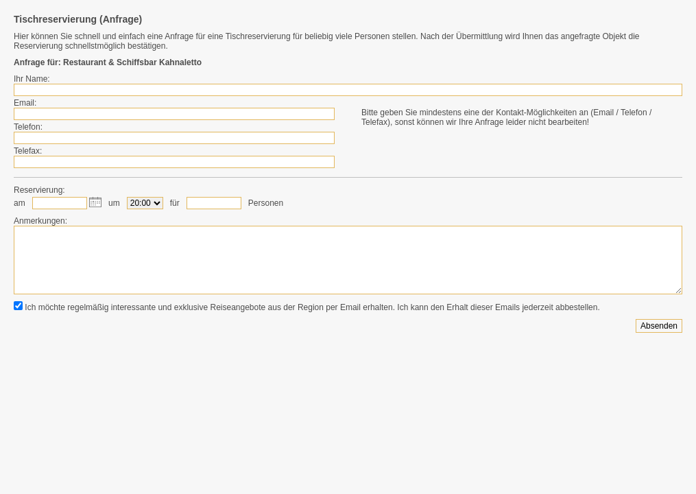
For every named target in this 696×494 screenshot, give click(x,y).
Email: (25, 103)
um (114, 203)
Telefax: (28, 151)
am (19, 203)
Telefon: (28, 127)
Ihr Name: (32, 79)
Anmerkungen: (40, 221)
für (175, 203)
